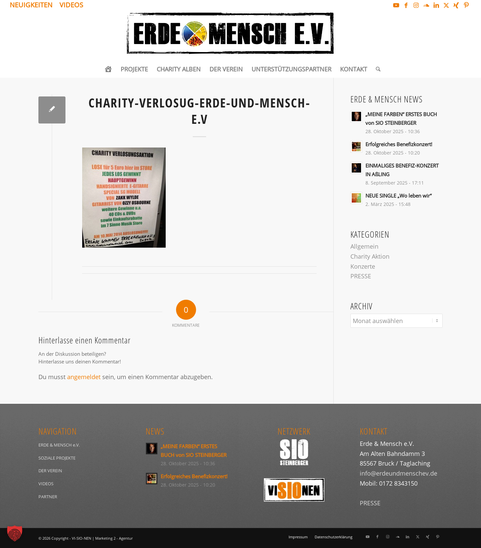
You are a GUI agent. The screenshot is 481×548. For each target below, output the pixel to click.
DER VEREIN (50, 471)
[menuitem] (33, 5)
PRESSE (360, 276)
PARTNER (47, 497)
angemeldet (84, 377)
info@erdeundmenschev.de (398, 473)
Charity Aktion (369, 256)
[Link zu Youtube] (396, 5)
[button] (14, 533)
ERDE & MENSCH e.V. (59, 445)
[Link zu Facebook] (406, 5)
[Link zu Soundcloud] (426, 5)
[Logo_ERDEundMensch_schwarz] (240, 35)
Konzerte (362, 266)
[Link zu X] (446, 5)
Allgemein (364, 246)
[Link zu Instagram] (416, 5)
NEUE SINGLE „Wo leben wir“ (398, 195)
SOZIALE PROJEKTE (56, 458)
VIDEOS (45, 484)
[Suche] (375, 69)
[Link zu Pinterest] (466, 5)
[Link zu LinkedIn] (436, 5)
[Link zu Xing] (456, 5)
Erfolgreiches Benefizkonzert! (398, 144)
